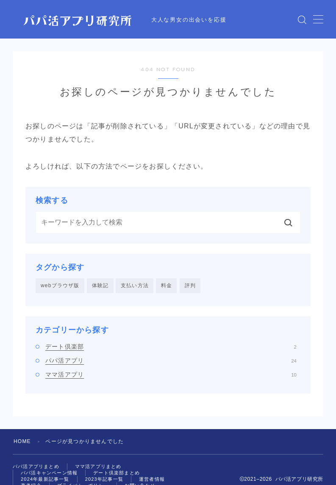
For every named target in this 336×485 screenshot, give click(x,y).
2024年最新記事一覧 (45, 479)
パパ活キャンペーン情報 (49, 472)
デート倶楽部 (171, 346)
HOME (22, 441)
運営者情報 (152, 479)
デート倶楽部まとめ (116, 472)
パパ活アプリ (171, 360)
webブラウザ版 (60, 285)
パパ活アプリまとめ (36, 466)
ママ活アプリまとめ (98, 466)
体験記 (100, 285)
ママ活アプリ (171, 374)
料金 (166, 285)
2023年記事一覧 (104, 479)
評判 (190, 285)
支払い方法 (135, 285)
